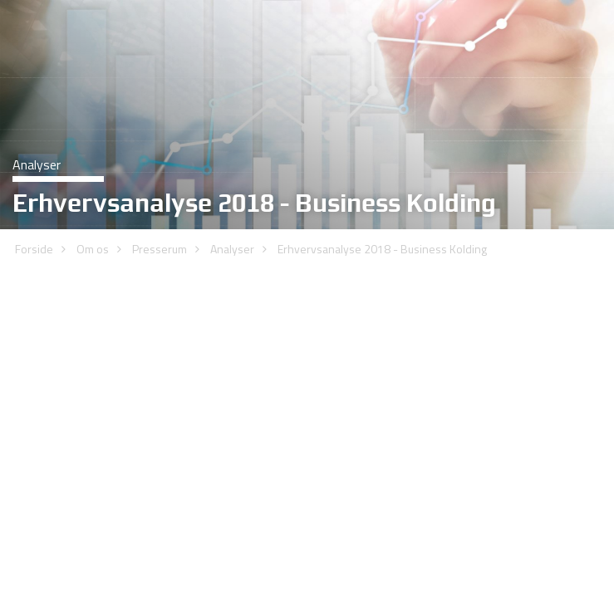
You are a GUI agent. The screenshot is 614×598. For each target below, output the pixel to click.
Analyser (232, 185)
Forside (34, 185)
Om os (92, 185)
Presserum (159, 185)
